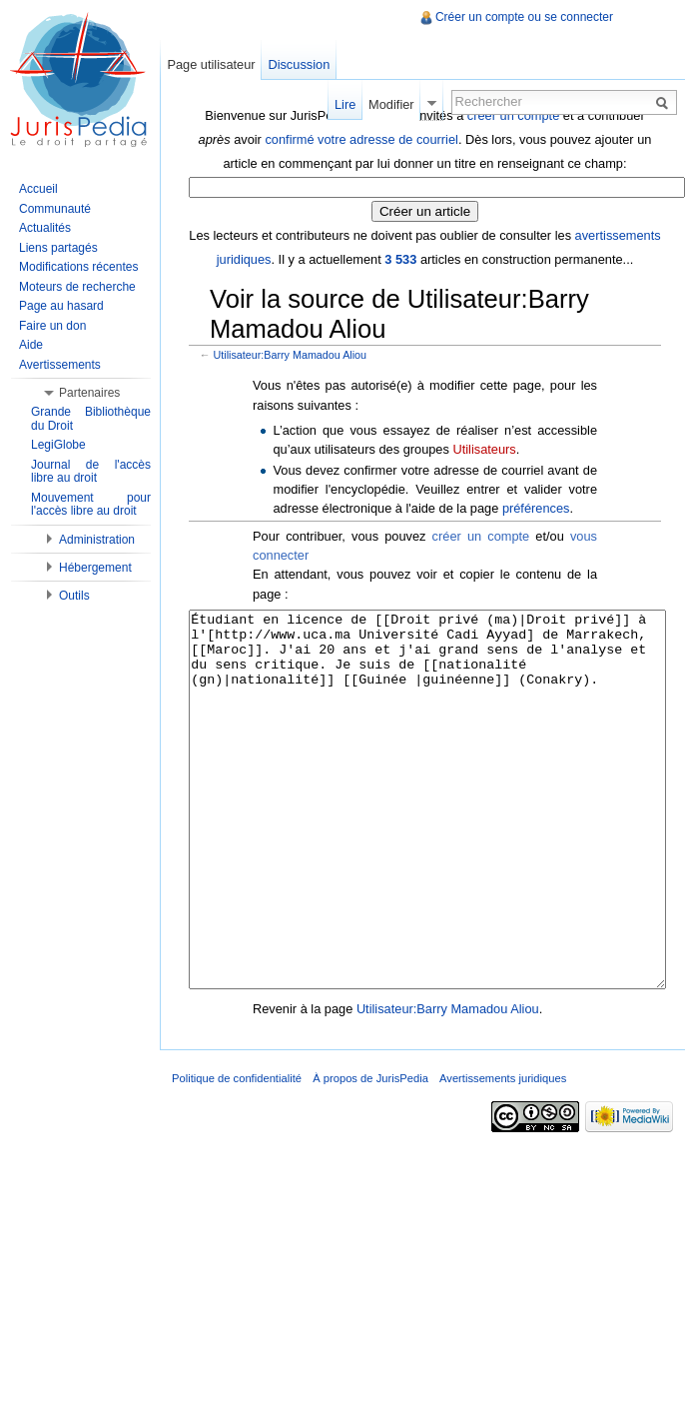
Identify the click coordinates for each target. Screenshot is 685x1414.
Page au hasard (61, 306)
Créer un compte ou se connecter (524, 17)
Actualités (45, 228)
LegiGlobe (58, 445)
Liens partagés (58, 248)
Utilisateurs (483, 449)
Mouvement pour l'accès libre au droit (91, 505)
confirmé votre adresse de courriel (361, 139)
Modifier (391, 104)
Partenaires (89, 393)
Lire (345, 104)
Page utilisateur (211, 64)
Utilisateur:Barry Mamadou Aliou (290, 355)
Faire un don (52, 326)
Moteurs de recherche (77, 287)
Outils (74, 596)
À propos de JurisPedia (370, 1153)
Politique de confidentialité (237, 1153)
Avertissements (60, 365)
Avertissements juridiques (502, 1153)
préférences (536, 508)
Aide (31, 345)
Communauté (55, 209)
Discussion (299, 64)
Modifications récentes (78, 267)
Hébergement (95, 568)
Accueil (38, 189)
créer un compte (481, 536)
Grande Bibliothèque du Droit (91, 419)
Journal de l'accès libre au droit (91, 472)
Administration (97, 540)
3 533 (400, 259)
